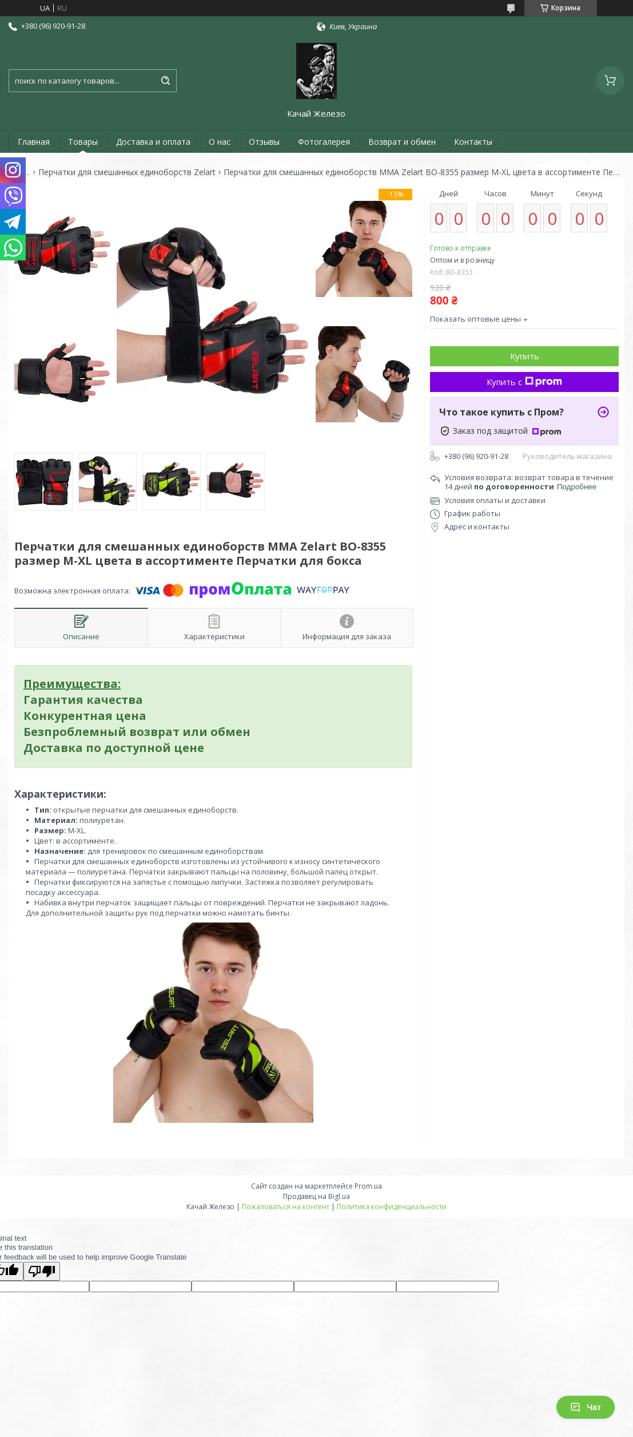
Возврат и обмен (402, 141)
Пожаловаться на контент (285, 1207)
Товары (83, 141)
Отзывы (264, 141)
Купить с (524, 381)
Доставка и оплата (153, 141)
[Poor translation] (41, 1271)
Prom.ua (368, 1186)
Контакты (473, 141)
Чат (585, 1407)
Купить (524, 356)
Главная (34, 141)
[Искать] (165, 80)
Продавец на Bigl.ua (316, 1196)
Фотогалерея (324, 141)
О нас (219, 141)
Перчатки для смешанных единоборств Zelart (127, 172)
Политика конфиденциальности (392, 1207)
